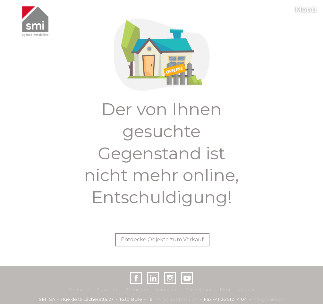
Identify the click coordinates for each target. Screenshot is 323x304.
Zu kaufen (108, 289)
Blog (225, 289)
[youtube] (187, 278)
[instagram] (170, 278)
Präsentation (199, 289)
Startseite (78, 289)
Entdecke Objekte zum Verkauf (162, 239)
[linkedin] (153, 278)
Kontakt (246, 289)
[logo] (35, 21)
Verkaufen (167, 289)
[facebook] (136, 278)
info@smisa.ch (268, 299)
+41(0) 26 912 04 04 (177, 299)
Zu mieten (137, 289)
